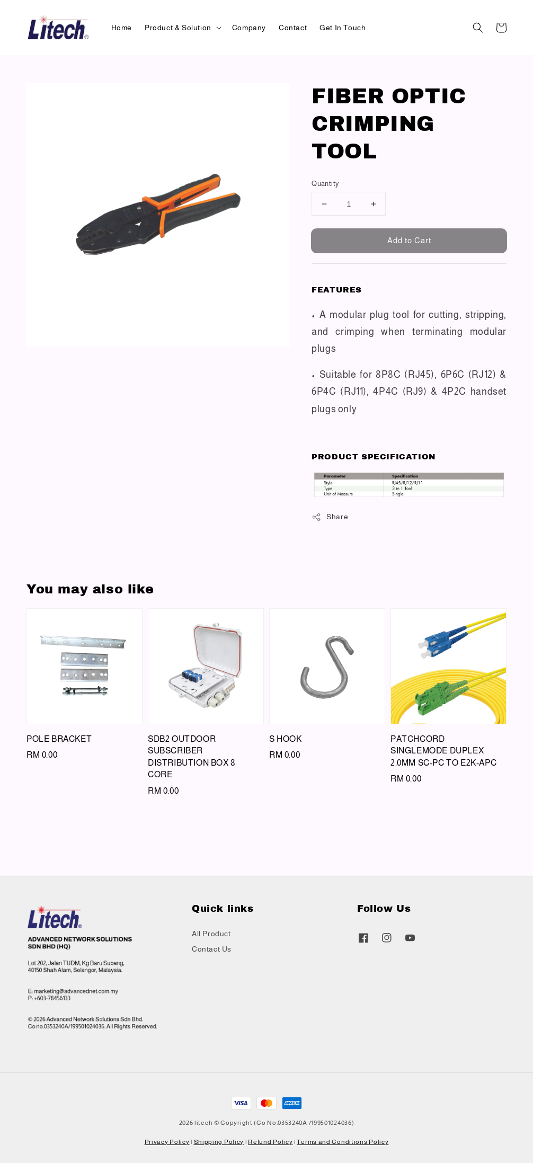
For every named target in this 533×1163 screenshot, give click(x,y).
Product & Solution (178, 27)
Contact (293, 27)
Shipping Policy (219, 1142)
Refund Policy (270, 1142)
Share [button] (330, 517)
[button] (478, 27)
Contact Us (212, 949)
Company (249, 27)
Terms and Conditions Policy (342, 1142)
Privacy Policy (167, 1142)
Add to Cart (409, 240)
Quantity (325, 184)
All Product (211, 933)
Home (121, 27)
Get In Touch (342, 27)
